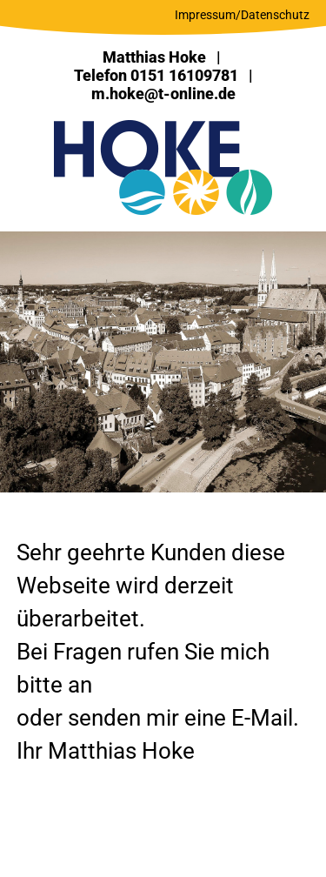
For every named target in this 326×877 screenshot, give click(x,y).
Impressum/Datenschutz (242, 15)
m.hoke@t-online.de (163, 93)
